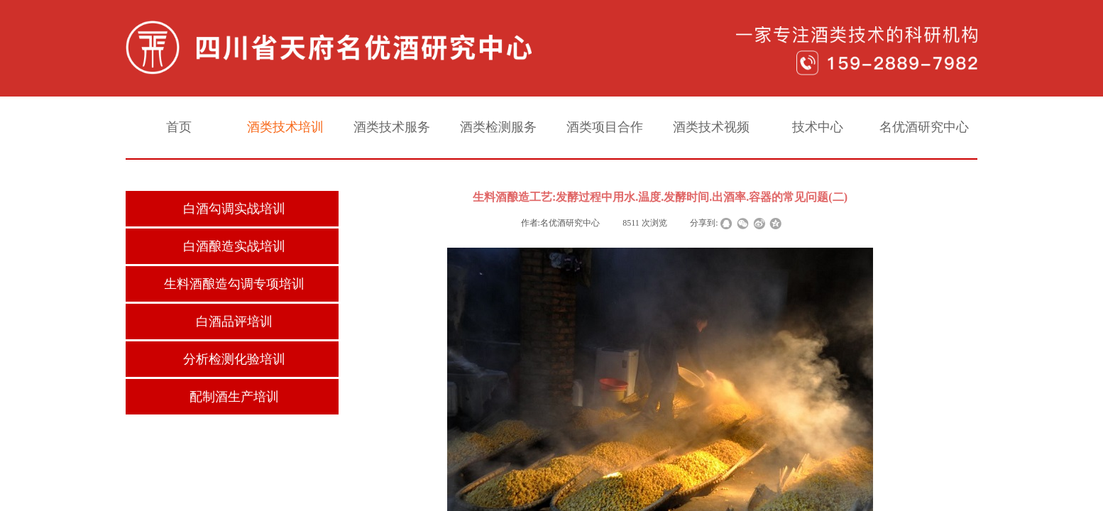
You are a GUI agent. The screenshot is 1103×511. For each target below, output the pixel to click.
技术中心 (817, 127)
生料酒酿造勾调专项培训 (234, 284)
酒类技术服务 (391, 127)
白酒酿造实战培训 (234, 246)
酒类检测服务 (498, 127)
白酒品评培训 (234, 321)
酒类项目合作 (604, 127)
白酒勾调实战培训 (234, 209)
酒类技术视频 (711, 127)
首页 (179, 127)
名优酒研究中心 (924, 127)
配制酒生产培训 (234, 397)
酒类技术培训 (285, 127)
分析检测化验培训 (234, 359)
